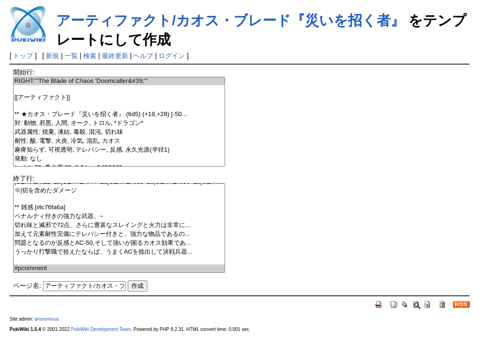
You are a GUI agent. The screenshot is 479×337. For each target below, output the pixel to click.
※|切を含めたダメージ (119, 190)
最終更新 (115, 55)
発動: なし (119, 158)
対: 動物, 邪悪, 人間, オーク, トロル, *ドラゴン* (119, 123)
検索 (89, 55)
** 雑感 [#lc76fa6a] (119, 207)
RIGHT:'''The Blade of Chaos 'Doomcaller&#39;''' (119, 81)
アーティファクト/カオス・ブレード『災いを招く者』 (230, 20)
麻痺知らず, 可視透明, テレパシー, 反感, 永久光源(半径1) (119, 150)
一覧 (71, 55)
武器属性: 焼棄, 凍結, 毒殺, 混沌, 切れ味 (119, 132)
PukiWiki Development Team (101, 329)
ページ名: (27, 285)
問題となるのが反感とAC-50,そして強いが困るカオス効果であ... (119, 243)
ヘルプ (143, 55)
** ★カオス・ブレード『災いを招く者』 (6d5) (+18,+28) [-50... (119, 114)
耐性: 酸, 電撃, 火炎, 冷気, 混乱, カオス (119, 141)
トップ (23, 55)
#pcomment (119, 268)
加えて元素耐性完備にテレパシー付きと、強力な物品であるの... (119, 234)
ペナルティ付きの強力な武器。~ (119, 216)
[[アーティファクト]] (119, 97)
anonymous (47, 319)
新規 (52, 55)
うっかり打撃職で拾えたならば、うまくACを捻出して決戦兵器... (119, 252)
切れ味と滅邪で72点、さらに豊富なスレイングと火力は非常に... (119, 225)
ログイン (172, 55)
